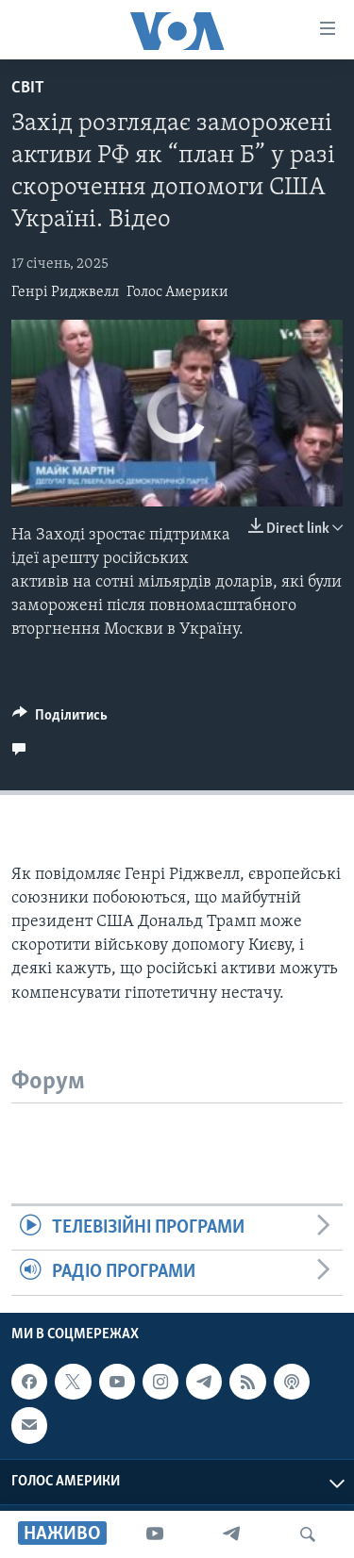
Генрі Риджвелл (65, 292)
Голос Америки (177, 292)
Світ (27, 88)
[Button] (60, 720)
